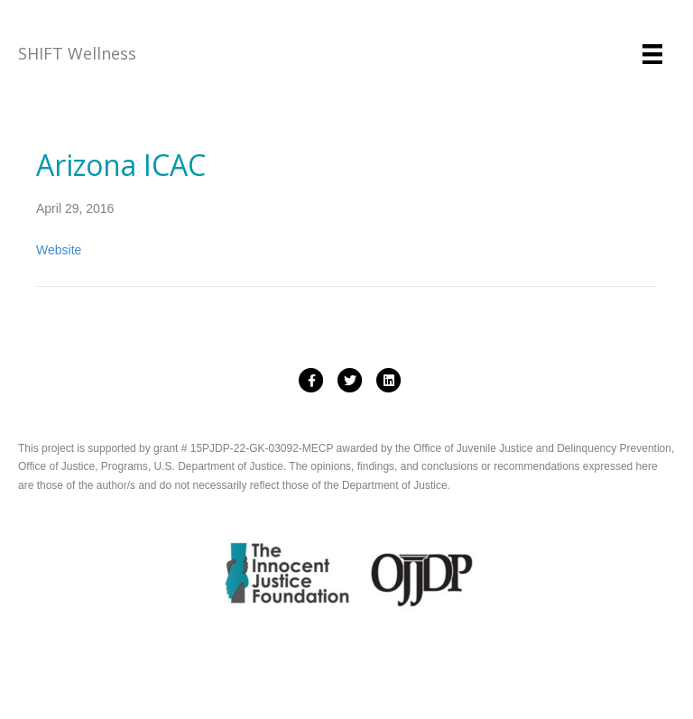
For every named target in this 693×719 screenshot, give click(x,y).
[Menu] (652, 54)
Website (58, 250)
